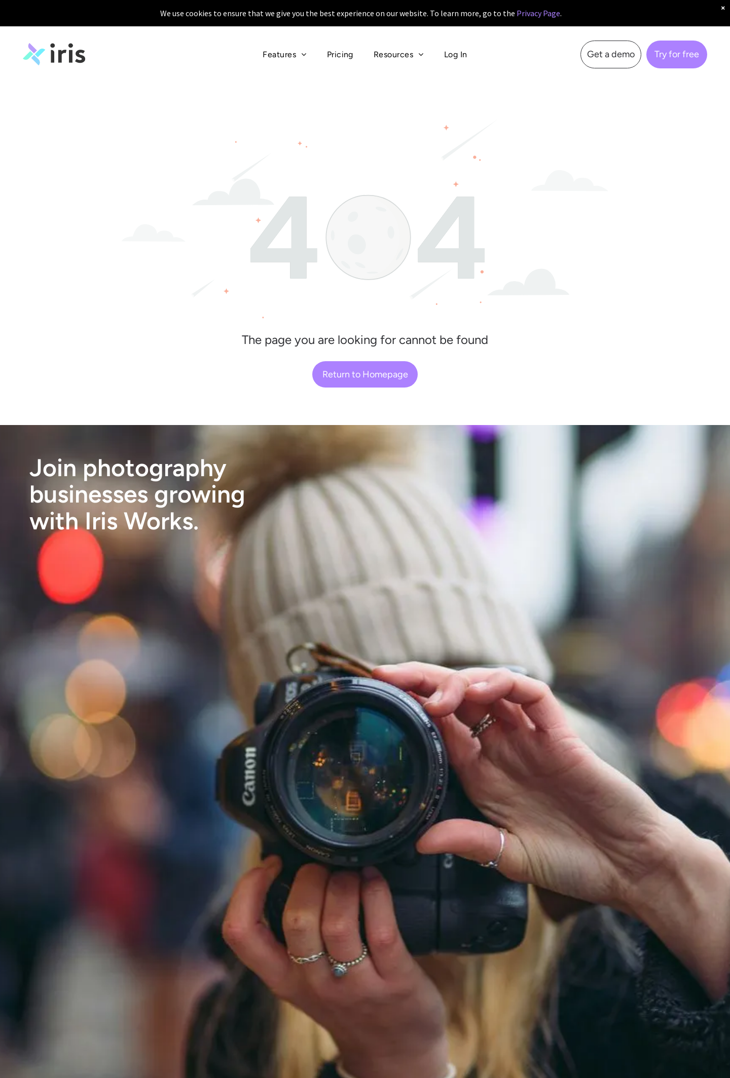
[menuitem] (284, 46)
